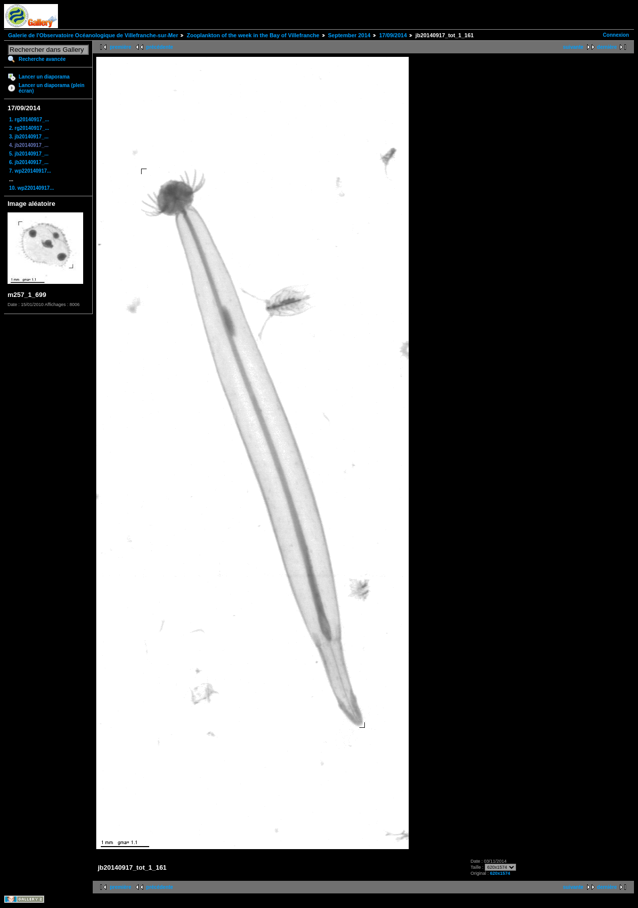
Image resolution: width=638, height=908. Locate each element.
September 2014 (349, 35)
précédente (159, 47)
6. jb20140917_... (28, 162)
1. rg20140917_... (29, 119)
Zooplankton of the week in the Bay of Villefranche (252, 35)
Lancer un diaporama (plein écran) (52, 88)
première (120, 47)
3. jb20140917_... (28, 136)
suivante (573, 47)
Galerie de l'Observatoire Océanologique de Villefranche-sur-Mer (93, 35)
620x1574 (500, 873)
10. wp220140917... (31, 188)
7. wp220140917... (30, 171)
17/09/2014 (393, 35)
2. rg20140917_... (29, 128)
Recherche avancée (42, 59)
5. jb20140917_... (28, 154)
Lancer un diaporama (44, 77)
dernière (607, 47)
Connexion (616, 35)
